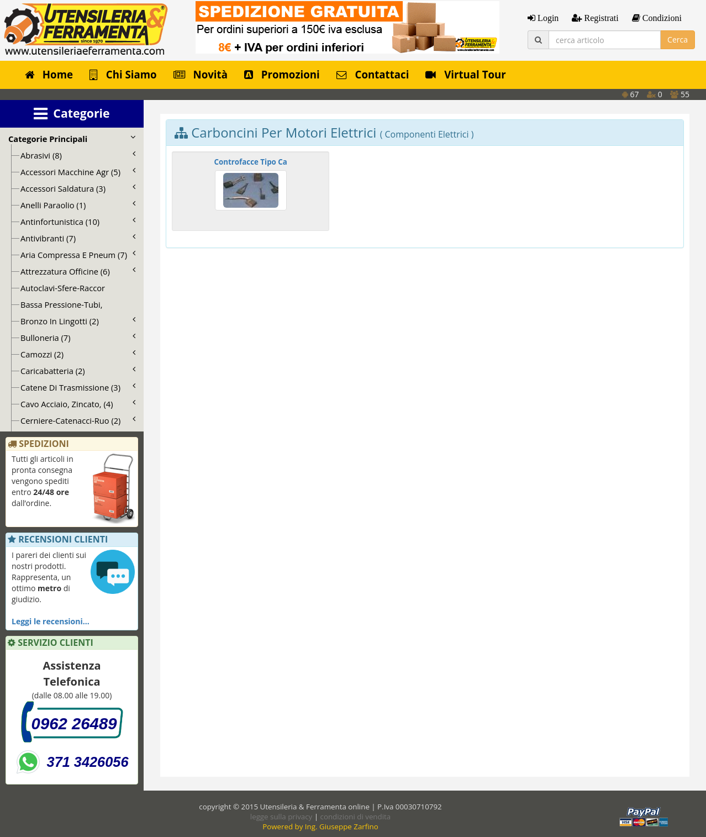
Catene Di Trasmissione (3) (77, 387)
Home (49, 74)
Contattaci (372, 74)
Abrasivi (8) (77, 155)
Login (547, 17)
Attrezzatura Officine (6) (77, 271)
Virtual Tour (465, 74)
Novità (200, 74)
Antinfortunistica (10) (77, 221)
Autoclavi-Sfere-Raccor (62, 287)
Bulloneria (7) (77, 337)
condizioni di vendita (355, 817)
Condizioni (661, 17)
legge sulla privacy (281, 817)
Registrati (600, 17)
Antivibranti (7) (77, 238)
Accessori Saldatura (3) (77, 188)
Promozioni (282, 74)
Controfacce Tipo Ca (250, 162)
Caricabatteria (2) (77, 370)
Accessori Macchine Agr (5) (77, 171)
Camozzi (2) (77, 354)
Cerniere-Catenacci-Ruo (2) (77, 420)
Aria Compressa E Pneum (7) (77, 254)
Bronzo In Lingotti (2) (77, 321)
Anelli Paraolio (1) (77, 204)
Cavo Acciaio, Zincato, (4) (77, 403)
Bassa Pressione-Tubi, (61, 304)
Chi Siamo (123, 74)
